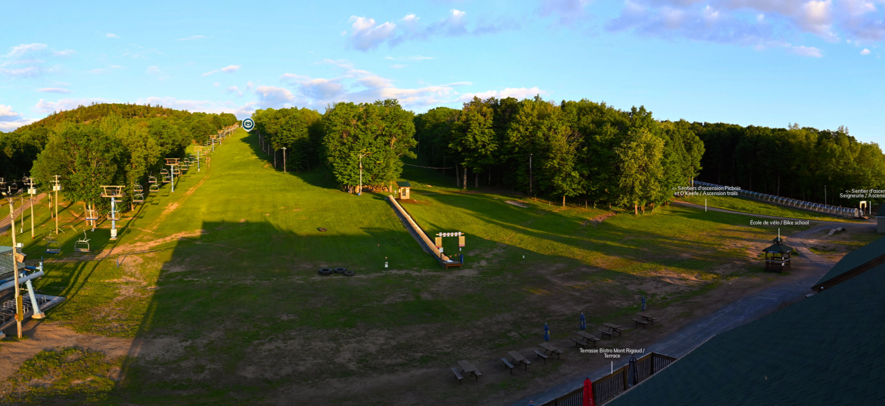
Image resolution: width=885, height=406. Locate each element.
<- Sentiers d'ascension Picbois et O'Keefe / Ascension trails (706, 191)
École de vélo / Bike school (779, 223)
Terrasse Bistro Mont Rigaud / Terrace (612, 353)
